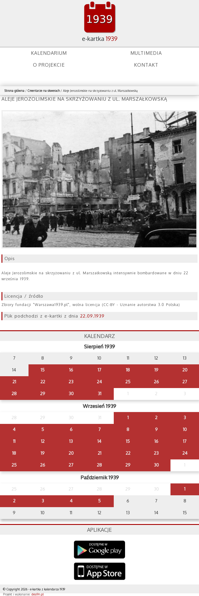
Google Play (100, 549)
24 (99, 381)
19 (156, 370)
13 (71, 441)
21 (14, 381)
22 (42, 381)
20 (184, 370)
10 (185, 429)
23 (71, 381)
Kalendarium (49, 53)
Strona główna (14, 90)
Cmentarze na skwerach (44, 90)
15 (43, 370)
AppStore (100, 571)
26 (156, 381)
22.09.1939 (92, 316)
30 (71, 393)
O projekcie (49, 65)
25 (127, 381)
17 (99, 370)
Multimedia (146, 53)
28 (14, 393)
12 (43, 441)
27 (184, 381)
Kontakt (146, 65)
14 (99, 441)
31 (99, 393)
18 (128, 370)
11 (14, 441)
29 (42, 393)
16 (71, 370)
